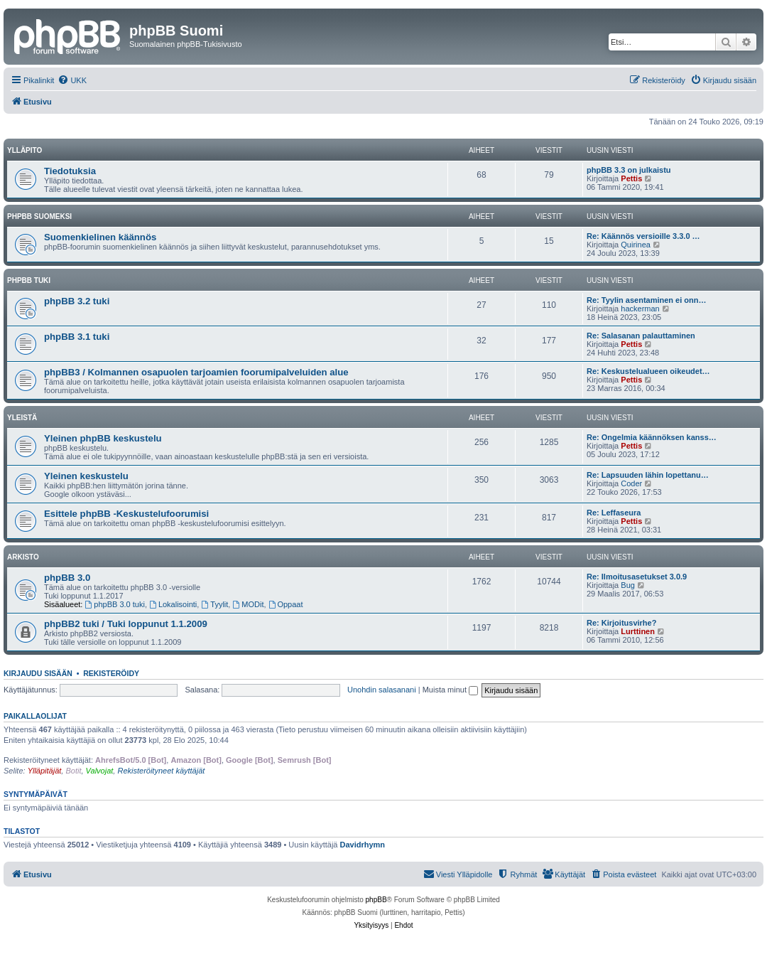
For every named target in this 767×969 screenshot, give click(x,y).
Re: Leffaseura (614, 512)
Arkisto (23, 557)
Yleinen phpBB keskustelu (103, 438)
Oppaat (285, 604)
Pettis (631, 178)
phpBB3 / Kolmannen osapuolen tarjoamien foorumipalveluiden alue (196, 372)
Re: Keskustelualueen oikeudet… (648, 371)
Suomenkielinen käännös (100, 237)
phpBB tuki (28, 280)
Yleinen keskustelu (86, 476)
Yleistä (22, 418)
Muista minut (450, 689)
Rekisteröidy (111, 673)
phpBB (376, 900)
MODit (247, 604)
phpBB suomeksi (39, 216)
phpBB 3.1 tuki (76, 336)
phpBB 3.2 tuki (76, 301)
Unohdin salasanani (381, 689)
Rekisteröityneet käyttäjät (161, 770)
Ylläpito (24, 150)
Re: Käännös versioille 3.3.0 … (643, 236)
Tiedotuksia (70, 171)
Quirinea (636, 244)
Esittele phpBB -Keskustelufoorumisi (126, 513)
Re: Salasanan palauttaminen (641, 335)
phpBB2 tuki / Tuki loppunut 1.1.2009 (125, 624)
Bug (628, 585)
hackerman (640, 308)
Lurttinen (638, 631)
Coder (631, 483)
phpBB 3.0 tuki (115, 604)
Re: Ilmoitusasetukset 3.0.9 (637, 576)
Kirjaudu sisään (38, 673)
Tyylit (214, 604)
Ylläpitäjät (45, 770)
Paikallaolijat (35, 716)
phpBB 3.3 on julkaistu (629, 170)
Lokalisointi (173, 604)
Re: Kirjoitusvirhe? (621, 623)
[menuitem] (72, 80)
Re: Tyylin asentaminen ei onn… (647, 300)
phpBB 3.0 (67, 577)
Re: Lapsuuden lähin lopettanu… (648, 475)
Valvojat (100, 770)
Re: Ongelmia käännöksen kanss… (652, 437)
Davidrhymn (363, 844)
